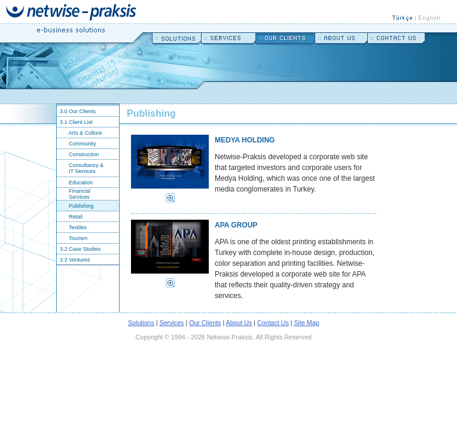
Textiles (72, 227)
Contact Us (273, 322)
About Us (239, 322)
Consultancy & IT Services (80, 168)
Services (172, 322)
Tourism (72, 238)
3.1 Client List (75, 122)
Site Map (306, 322)
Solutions (141, 322)
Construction (78, 154)
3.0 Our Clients (76, 111)
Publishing (75, 206)
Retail (70, 217)
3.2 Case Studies (79, 249)
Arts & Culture (79, 133)
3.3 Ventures (73, 260)
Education (75, 183)
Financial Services (73, 194)
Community (76, 144)
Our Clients (205, 322)
